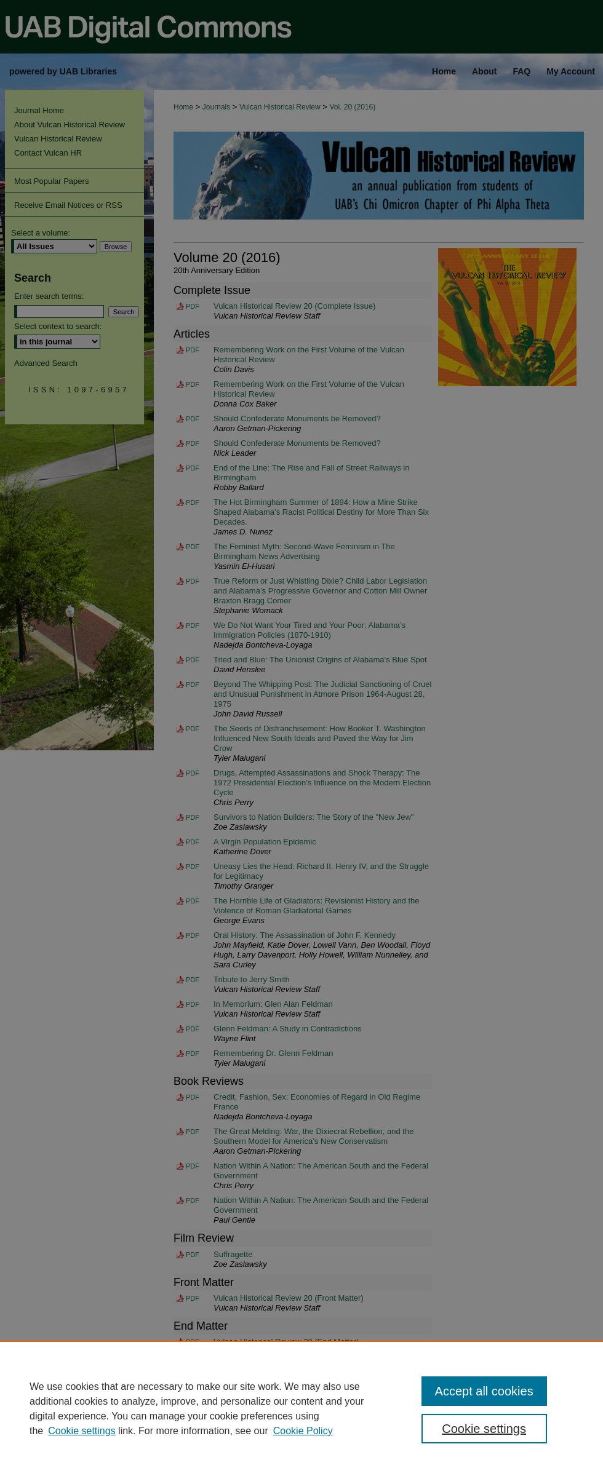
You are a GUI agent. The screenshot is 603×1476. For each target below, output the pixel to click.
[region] (301, 1408)
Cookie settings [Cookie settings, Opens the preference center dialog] (484, 1428)
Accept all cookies (484, 1391)
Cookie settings (81, 1431)
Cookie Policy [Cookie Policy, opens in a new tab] (303, 1431)
